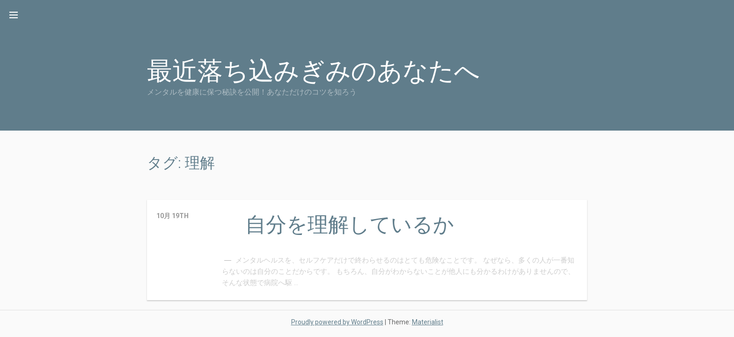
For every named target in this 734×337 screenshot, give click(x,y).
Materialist (427, 322)
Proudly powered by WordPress (337, 322)
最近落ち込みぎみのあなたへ (313, 71)
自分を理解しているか (349, 224)
